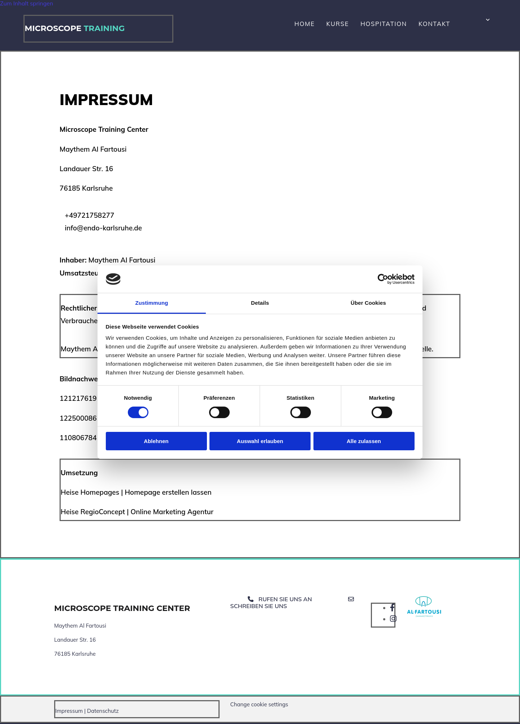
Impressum (69, 711)
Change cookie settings (259, 705)
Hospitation (391, 24)
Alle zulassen (364, 441)
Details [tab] (260, 303)
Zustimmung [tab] (151, 303)
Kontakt (433, 24)
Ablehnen (156, 441)
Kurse (352, 24)
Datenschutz (103, 711)
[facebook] (392, 609)
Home (324, 24)
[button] (294, 604)
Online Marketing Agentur (171, 513)
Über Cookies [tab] (368, 303)
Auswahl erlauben (260, 441)
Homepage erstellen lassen (168, 493)
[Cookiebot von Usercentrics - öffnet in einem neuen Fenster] (383, 279)
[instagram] (393, 620)
